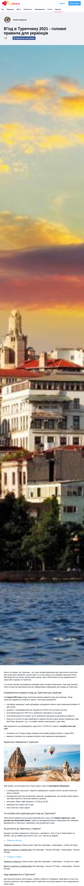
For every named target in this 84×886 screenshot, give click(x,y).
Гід (2, 9)
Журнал (58, 9)
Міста (19, 9)
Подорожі (10, 9)
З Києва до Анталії (14, 840)
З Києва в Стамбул (14, 857)
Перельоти (28, 9)
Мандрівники (40, 9)
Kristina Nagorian (20, 20)
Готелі (49, 9)
